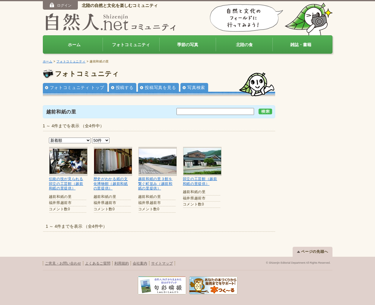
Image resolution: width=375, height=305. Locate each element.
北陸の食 (244, 44)
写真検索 (196, 87)
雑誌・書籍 (300, 44)
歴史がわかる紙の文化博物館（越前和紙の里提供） (111, 183)
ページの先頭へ (312, 251)
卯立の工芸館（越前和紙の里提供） (200, 181)
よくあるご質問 (97, 263)
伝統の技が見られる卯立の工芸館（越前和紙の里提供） (66, 183)
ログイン (60, 5)
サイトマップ (162, 263)
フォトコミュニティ (131, 44)
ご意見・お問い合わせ (63, 263)
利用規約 (121, 263)
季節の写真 (187, 44)
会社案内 (140, 263)
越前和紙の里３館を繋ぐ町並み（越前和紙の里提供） (155, 183)
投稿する (125, 87)
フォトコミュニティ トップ (77, 87)
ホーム (74, 44)
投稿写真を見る (160, 87)
